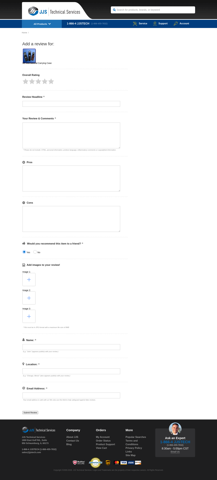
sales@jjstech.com (31, 452)
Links (129, 451)
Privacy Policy (134, 448)
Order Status (103, 440)
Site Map (131, 455)
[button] (26, 81)
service (139, 23)
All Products (40, 24)
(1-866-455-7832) (99, 23)
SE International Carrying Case (37, 63)
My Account (103, 437)
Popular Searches (136, 437)
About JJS (72, 437)
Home (24, 32)
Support (160, 23)
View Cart (101, 448)
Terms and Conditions (132, 442)
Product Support (105, 444)
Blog (69, 444)
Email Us (175, 452)
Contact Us (72, 440)
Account (181, 23)
